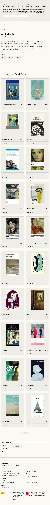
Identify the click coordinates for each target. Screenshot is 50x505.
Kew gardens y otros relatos (8, 174)
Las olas (29, 279)
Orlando (29, 174)
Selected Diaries (30, 385)
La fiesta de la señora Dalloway (9, 104)
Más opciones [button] (24, 16)
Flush (28, 314)
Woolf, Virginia (5, 108)
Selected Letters (6, 421)
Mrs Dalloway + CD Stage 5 (8, 139)
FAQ (27, 479)
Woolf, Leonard (30, 143)
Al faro (3, 208)
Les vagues (4, 279)
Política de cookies (31, 474)
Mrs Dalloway (5, 350)
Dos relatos (29, 139)
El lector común (5, 314)
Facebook (36, 482)
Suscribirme (17, 446)
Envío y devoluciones (31, 471)
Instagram (28, 482)
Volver (4, 30)
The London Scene (31, 104)
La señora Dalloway (31, 208)
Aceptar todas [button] (7, 16)
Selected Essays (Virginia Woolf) (34, 350)
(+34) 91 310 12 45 (6, 487)
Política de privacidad (31, 476)
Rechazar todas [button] (15, 16)
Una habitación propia (7, 243)
